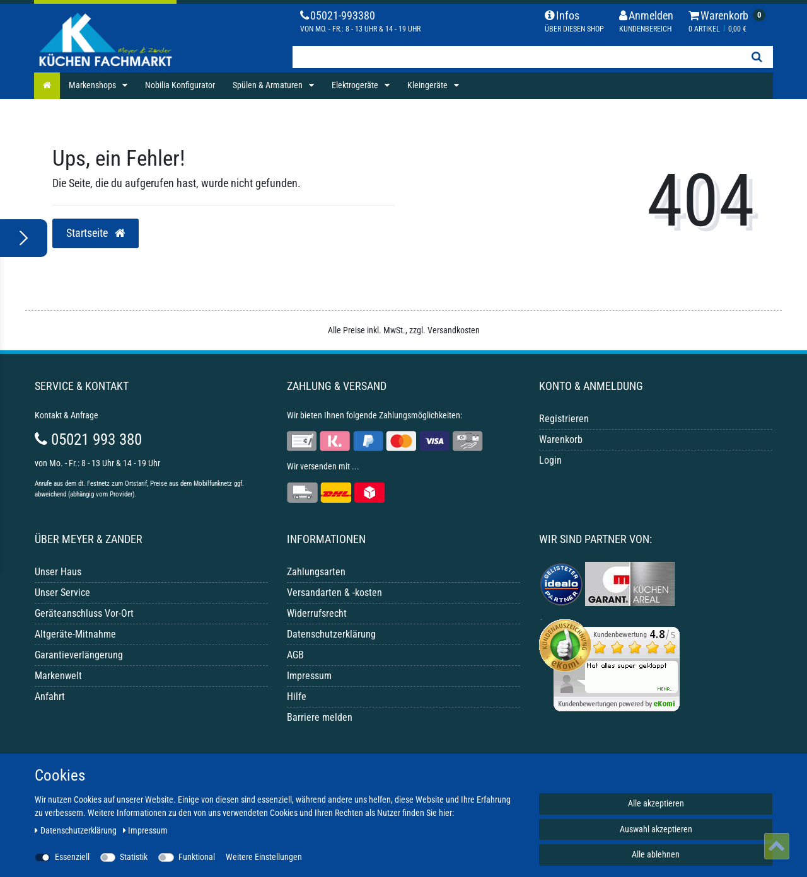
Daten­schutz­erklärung (77, 830)
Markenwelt (58, 676)
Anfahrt (50, 696)
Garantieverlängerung (79, 655)
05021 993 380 (88, 439)
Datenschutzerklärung (331, 634)
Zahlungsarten (316, 572)
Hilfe (296, 696)
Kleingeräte (428, 85)
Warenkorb (561, 439)
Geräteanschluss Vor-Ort (84, 613)
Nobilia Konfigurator (180, 85)
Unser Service (62, 593)
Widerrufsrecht (317, 613)
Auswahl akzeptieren (656, 829)
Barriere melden (319, 717)
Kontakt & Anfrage (66, 415)
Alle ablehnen (656, 854)
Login (550, 460)
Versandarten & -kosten (334, 593)
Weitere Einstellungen (264, 857)
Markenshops (93, 85)
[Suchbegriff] (516, 57)
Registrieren (564, 419)
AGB (295, 655)
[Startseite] (47, 85)
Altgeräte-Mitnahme (75, 634)
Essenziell (72, 857)
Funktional (196, 857)
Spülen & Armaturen (269, 85)
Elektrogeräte (356, 85)
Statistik (134, 857)
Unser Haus (58, 572)
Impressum (309, 676)
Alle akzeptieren (656, 803)
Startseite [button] (95, 233)
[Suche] (757, 57)
